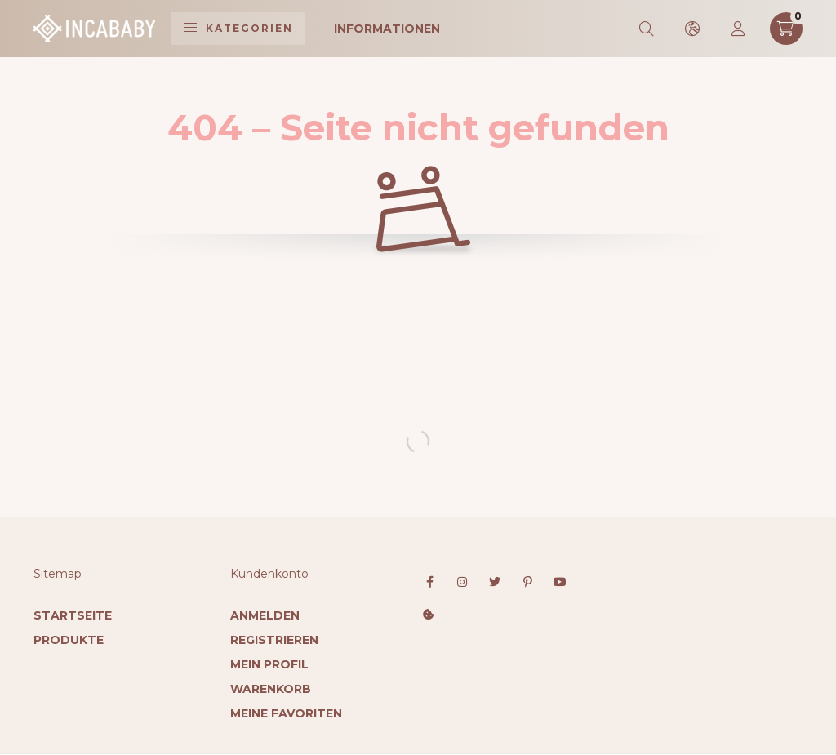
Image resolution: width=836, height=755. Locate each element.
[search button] (647, 28)
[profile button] (739, 28)
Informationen (387, 28)
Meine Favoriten (286, 713)
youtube (560, 582)
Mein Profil (269, 664)
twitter (494, 582)
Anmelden (265, 615)
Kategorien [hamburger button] (238, 28)
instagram (462, 582)
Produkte (68, 640)
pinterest (527, 582)
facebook (429, 582)
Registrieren (274, 640)
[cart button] (786, 28)
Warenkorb (270, 689)
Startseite (72, 615)
